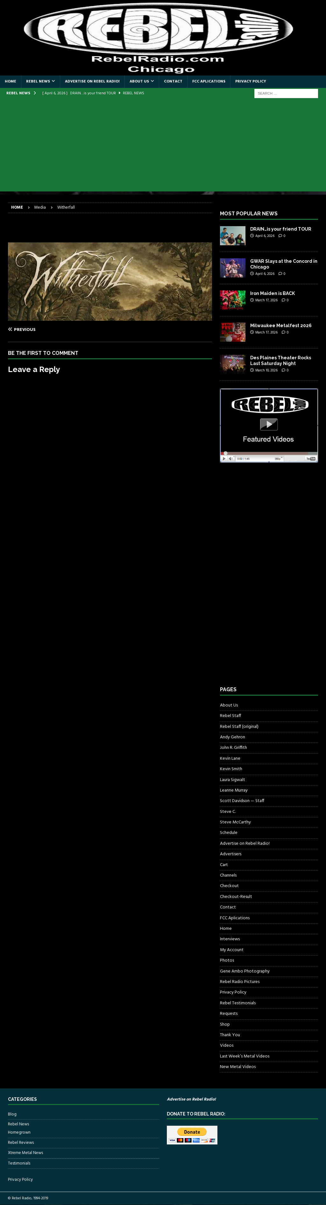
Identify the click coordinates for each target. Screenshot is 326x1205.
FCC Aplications (208, 81)
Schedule (228, 832)
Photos (227, 960)
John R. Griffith (233, 747)
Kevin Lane (230, 758)
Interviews (230, 939)
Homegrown (19, 1133)
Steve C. (228, 811)
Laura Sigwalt (232, 780)
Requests (228, 1013)
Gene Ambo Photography (245, 971)
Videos (226, 1045)
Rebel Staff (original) (239, 726)
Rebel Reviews (21, 1142)
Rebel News (38, 81)
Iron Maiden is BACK (272, 293)
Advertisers (230, 854)
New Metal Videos (238, 1067)
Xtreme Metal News (25, 1153)
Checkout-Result (236, 896)
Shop (225, 1024)
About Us (139, 81)
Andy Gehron (232, 737)
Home (10, 81)
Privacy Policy (250, 81)
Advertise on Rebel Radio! (92, 81)
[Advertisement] (163, 146)
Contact (173, 81)
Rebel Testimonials (238, 1003)
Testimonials (19, 1163)
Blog (12, 1114)
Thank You (230, 1035)
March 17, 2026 (266, 300)
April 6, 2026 (264, 236)
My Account (232, 950)
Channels (228, 875)
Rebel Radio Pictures (239, 982)
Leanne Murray (234, 790)
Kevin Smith (231, 769)
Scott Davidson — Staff (242, 801)
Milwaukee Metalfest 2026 (281, 325)
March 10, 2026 (266, 370)
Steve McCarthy (235, 822)
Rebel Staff (230, 716)
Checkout (229, 886)
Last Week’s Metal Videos (244, 1056)
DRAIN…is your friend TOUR (280, 229)
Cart (224, 865)
